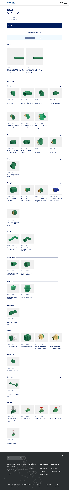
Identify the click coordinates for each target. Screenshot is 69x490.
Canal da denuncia (57, 485)
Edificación (31, 468)
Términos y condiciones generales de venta (25, 485)
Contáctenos (54, 468)
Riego (30, 474)
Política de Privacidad (38, 485)
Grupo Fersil (43, 471)
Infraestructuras (32, 471)
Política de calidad (44, 474)
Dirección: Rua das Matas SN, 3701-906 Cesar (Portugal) (16, 465)
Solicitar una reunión (56, 471)
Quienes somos (43, 468)
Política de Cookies (48, 485)
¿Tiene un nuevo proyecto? (16, 458)
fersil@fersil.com (11, 474)
